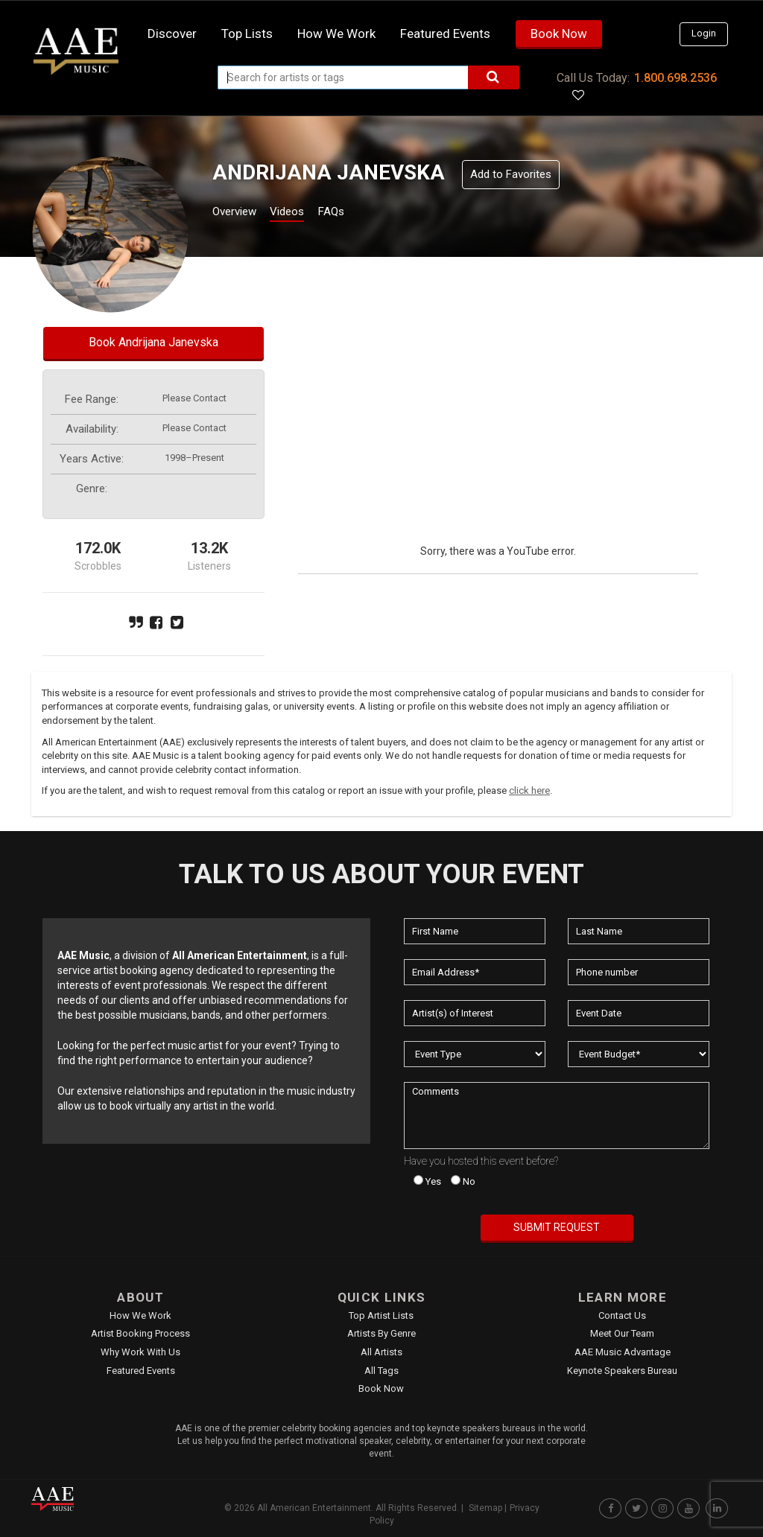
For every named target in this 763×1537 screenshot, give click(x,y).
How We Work (140, 1315)
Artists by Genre (381, 1333)
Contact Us (622, 1315)
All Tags (381, 1370)
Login (703, 33)
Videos (305, 213)
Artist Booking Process (140, 1333)
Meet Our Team (622, 1333)
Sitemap (485, 1508)
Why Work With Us (140, 1352)
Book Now (559, 33)
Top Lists (247, 33)
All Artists (381, 1352)
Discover (172, 33)
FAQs (358, 213)
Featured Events (445, 33)
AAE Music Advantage (622, 1352)
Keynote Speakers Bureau (622, 1370)
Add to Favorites (510, 174)
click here (529, 790)
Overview (239, 213)
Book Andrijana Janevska (153, 342)
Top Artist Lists (381, 1315)
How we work (336, 33)
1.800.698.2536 (675, 78)
